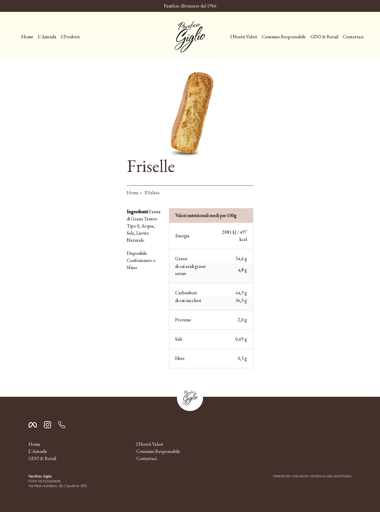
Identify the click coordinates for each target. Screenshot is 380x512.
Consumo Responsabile (284, 37)
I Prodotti (70, 37)
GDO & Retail (324, 37)
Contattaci (353, 37)
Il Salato (152, 192)
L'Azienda (47, 37)
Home (27, 37)
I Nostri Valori (243, 37)
